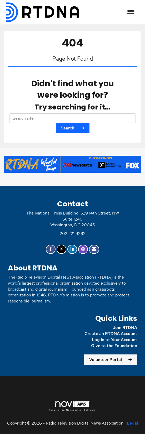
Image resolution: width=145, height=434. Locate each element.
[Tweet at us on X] (61, 249)
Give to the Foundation (114, 345)
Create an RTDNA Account (110, 333)
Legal (132, 423)
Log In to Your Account (114, 339)
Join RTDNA (125, 327)
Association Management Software (72, 406)
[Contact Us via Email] (94, 249)
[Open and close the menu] (110, 12)
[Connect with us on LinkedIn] (72, 249)
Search (67, 128)
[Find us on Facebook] (51, 249)
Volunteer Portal (105, 359)
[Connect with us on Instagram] (83, 249)
